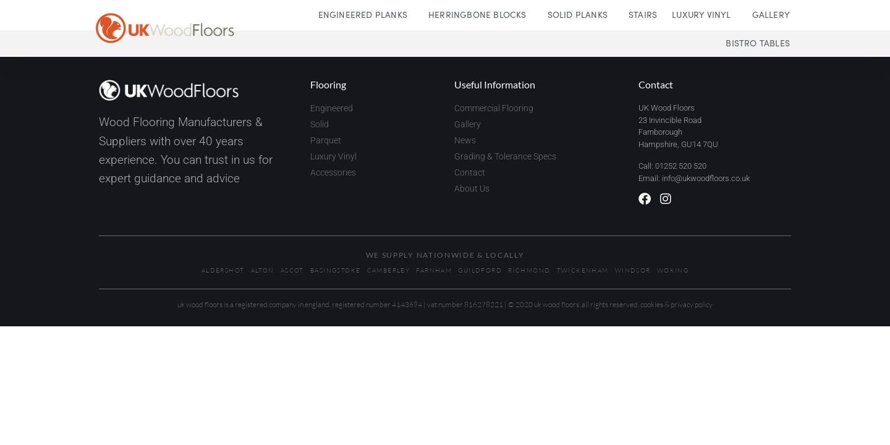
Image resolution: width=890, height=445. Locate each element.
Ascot (292, 270)
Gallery (771, 14)
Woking (673, 270)
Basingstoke (335, 270)
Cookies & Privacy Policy (676, 304)
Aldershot (223, 270)
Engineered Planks (365, 14)
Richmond (529, 270)
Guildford (480, 270)
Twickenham (583, 270)
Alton (262, 270)
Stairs (643, 14)
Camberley (388, 270)
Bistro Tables (758, 42)
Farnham (434, 270)
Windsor (633, 270)
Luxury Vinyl (704, 14)
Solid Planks (581, 14)
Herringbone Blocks (480, 14)
